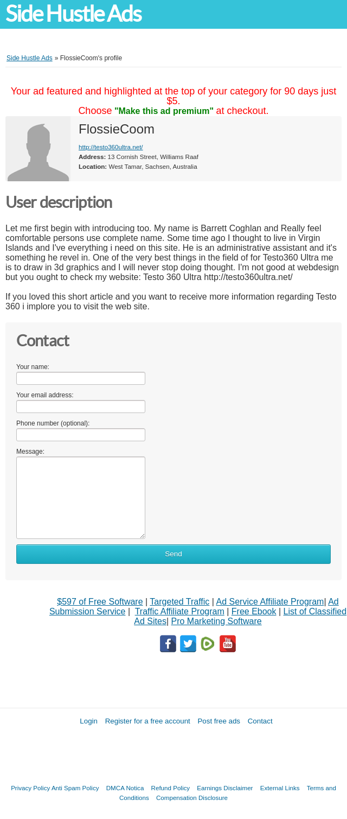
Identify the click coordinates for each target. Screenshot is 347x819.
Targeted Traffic (179, 601)
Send (173, 554)
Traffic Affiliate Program (179, 611)
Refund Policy (170, 787)
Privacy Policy (30, 787)
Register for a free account (147, 721)
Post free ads (218, 721)
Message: (30, 451)
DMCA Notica (125, 787)
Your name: (32, 367)
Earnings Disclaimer (225, 787)
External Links (280, 787)
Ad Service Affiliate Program (270, 601)
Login (89, 721)
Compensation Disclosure (192, 797)
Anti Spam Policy (75, 787)
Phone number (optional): (52, 423)
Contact (260, 721)
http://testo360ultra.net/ (111, 146)
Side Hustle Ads (73, 14)
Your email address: (45, 395)
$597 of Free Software (100, 601)
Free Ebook (254, 611)
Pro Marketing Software (216, 621)
